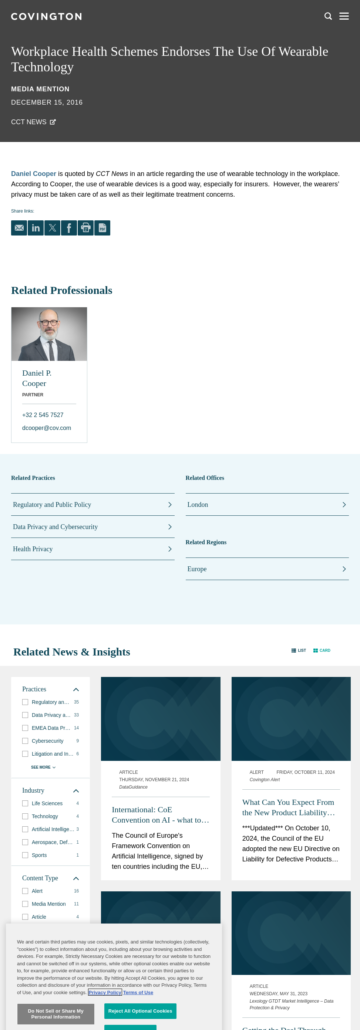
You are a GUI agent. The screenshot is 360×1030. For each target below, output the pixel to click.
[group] (50, 702)
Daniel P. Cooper (36, 378)
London (198, 504)
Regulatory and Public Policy (52, 504)
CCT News (29, 122)
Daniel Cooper (33, 173)
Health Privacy (33, 549)
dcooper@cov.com (46, 428)
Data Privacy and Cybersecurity (55, 527)
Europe (197, 569)
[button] (299, 650)
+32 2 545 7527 (43, 415)
